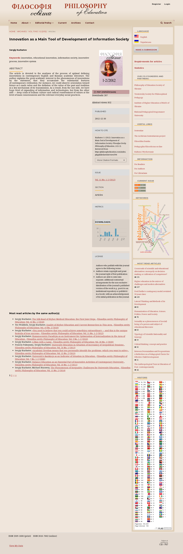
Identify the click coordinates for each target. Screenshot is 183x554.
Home (14, 23)
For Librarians (140, 173)
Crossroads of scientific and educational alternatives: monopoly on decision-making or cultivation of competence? (151, 271)
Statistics (139, 68)
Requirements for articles (148, 61)
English (143, 37)
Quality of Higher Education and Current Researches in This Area (79, 324)
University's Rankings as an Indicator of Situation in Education (64, 356)
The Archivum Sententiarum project (149, 136)
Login (167, 4)
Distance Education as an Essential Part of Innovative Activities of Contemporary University (78, 362)
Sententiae (138, 130)
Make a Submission (146, 50)
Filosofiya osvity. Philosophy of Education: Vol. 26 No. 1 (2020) (83, 342)
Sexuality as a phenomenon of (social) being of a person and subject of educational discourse (150, 324)
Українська (145, 42)
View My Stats (16, 545)
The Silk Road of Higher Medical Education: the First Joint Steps (64, 319)
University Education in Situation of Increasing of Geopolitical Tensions (88, 344)
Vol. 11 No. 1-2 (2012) (37, 31)
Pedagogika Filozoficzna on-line (148, 146)
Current (62, 23)
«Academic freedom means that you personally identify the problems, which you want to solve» (80, 350)
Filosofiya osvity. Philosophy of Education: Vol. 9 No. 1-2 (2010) (57, 339)
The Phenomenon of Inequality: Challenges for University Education (85, 367)
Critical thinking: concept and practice (150, 344)
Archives (76, 23)
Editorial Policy (43, 23)
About (25, 23)
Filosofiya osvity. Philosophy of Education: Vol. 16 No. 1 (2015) (45, 347)
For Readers (139, 164)
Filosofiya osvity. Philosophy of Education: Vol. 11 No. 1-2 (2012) (72, 333)
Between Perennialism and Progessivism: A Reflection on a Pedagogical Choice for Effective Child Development (152, 354)
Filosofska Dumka (142, 141)
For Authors (139, 168)
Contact (89, 23)
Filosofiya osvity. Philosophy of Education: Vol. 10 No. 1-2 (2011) (46, 364)
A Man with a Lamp (42, 342)
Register (156, 4)
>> (15, 375)
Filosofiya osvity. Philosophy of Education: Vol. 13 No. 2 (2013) (45, 353)
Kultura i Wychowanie (144, 152)
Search (167, 23)
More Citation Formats (107, 160)
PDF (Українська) (106, 92)
